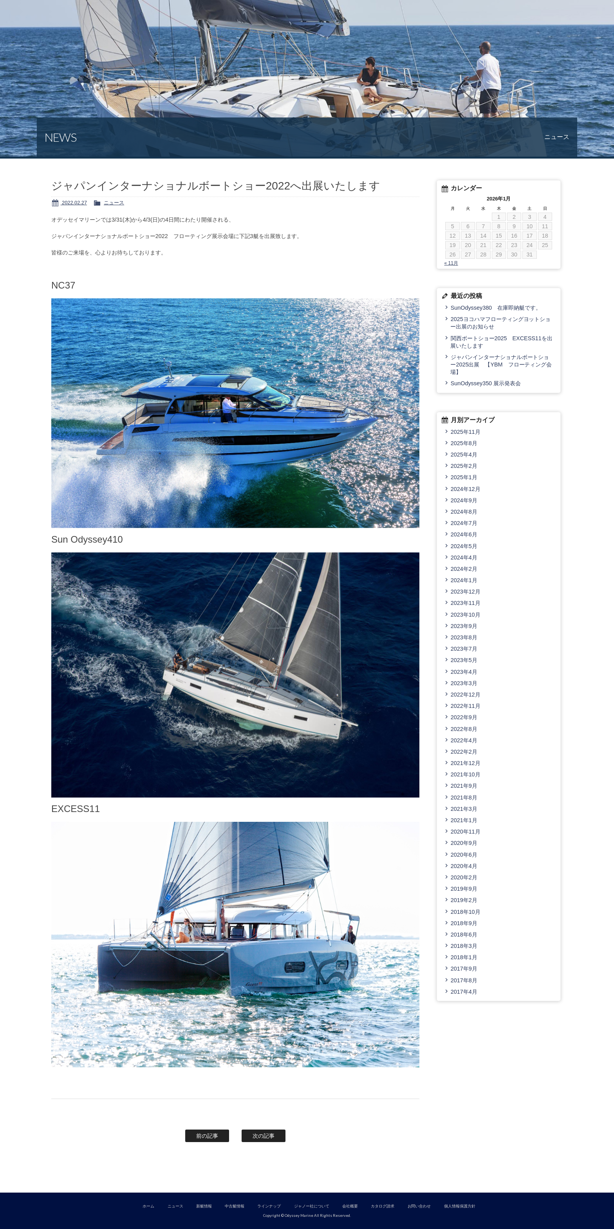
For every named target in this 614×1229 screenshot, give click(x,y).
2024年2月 (464, 569)
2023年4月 (464, 672)
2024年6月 (464, 534)
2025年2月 (464, 466)
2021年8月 (464, 797)
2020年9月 (464, 843)
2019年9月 (464, 889)
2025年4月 (464, 454)
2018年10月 (465, 912)
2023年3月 (464, 683)
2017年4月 (464, 992)
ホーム (148, 1206)
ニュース (114, 203)
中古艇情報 (234, 1206)
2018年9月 (464, 923)
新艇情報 (204, 1206)
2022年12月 (465, 694)
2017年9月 (464, 969)
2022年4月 (464, 740)
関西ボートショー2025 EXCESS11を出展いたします (501, 342)
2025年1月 (464, 477)
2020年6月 (464, 855)
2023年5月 (464, 660)
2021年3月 (464, 809)
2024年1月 (464, 580)
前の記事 (207, 1136)
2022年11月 (465, 706)
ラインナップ (269, 1206)
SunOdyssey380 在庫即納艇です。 (496, 308)
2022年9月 (464, 717)
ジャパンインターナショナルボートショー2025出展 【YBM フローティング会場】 (501, 364)
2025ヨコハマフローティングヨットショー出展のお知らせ (500, 323)
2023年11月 (465, 603)
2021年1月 (464, 820)
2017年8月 (464, 980)
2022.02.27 (74, 203)
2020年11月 (465, 831)
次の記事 (263, 1136)
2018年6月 (464, 934)
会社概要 (350, 1206)
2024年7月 (464, 523)
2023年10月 (465, 615)
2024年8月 (464, 512)
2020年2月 (464, 877)
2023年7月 (464, 649)
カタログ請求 (382, 1206)
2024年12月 (465, 489)
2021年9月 (464, 786)
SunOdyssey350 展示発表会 (486, 383)
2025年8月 (464, 443)
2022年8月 (464, 729)
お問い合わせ (419, 1206)
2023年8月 (464, 637)
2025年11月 (465, 432)
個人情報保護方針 (459, 1206)
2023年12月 (465, 591)
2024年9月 (464, 500)
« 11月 (451, 263)
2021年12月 (465, 763)
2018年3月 (464, 946)
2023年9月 (464, 626)
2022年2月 (464, 752)
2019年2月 (464, 900)
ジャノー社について (311, 1206)
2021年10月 (465, 774)
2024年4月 (464, 557)
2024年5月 (464, 546)
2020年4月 (464, 866)
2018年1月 (464, 957)
